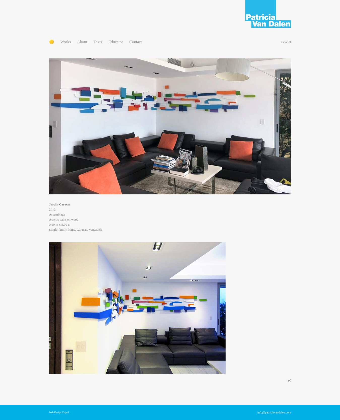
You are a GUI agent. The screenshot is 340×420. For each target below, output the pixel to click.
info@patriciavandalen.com (274, 412)
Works (65, 42)
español (286, 42)
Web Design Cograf (59, 412)
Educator (115, 42)
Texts (98, 42)
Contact (135, 42)
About (82, 42)
